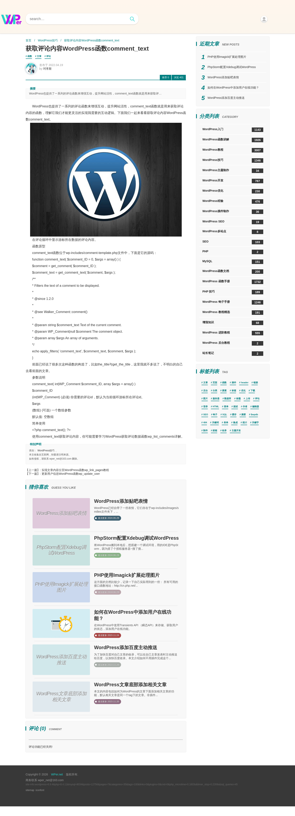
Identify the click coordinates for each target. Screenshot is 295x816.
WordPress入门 (232, 129)
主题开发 (236, 430)
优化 (243, 390)
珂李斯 (49, 70)
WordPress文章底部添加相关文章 (135, 697)
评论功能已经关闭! (40, 756)
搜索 (224, 390)
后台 (205, 390)
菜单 (226, 406)
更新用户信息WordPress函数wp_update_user (71, 475)
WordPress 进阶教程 (232, 333)
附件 (205, 430)
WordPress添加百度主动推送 (135, 656)
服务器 (216, 398)
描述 (235, 406)
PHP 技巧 (232, 292)
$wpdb (254, 414)
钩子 (215, 414)
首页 (28, 40)
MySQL (232, 261)
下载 (253, 390)
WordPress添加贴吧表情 (128, 504)
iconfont (40, 799)
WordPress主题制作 (232, 170)
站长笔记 (232, 353)
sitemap (30, 799)
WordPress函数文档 (232, 271)
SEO (232, 242)
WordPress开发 (232, 181)
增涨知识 (232, 323)
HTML (216, 406)
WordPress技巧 (48, 40)
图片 (205, 398)
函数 (29, 56)
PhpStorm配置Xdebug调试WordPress (135, 545)
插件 (234, 382)
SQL (224, 414)
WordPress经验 (232, 201)
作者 (245, 406)
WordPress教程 (232, 150)
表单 (226, 422)
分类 (215, 390)
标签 (234, 390)
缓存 (234, 414)
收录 (224, 430)
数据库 (227, 398)
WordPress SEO (232, 222)
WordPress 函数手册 (232, 282)
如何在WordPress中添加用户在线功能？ (135, 621)
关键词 (215, 422)
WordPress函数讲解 (232, 140)
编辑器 (255, 406)
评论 (48, 56)
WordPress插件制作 (232, 211)
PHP (232, 252)
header (244, 382)
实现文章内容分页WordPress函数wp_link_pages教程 (75, 471)
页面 (215, 382)
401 (179, 79)
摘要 (243, 414)
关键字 (255, 422)
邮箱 (215, 430)
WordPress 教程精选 (232, 312)
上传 (248, 398)
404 (205, 422)
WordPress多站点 (232, 232)
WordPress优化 (232, 191)
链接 (255, 382)
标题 (238, 398)
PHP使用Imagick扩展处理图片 (136, 580)
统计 (245, 422)
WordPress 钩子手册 (232, 302)
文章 (39, 56)
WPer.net (57, 784)
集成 (235, 422)
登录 (205, 406)
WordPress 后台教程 (232, 343)
